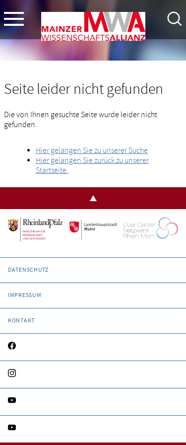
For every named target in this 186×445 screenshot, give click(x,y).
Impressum (24, 295)
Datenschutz (28, 270)
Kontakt (21, 320)
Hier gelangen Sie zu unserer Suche (92, 150)
